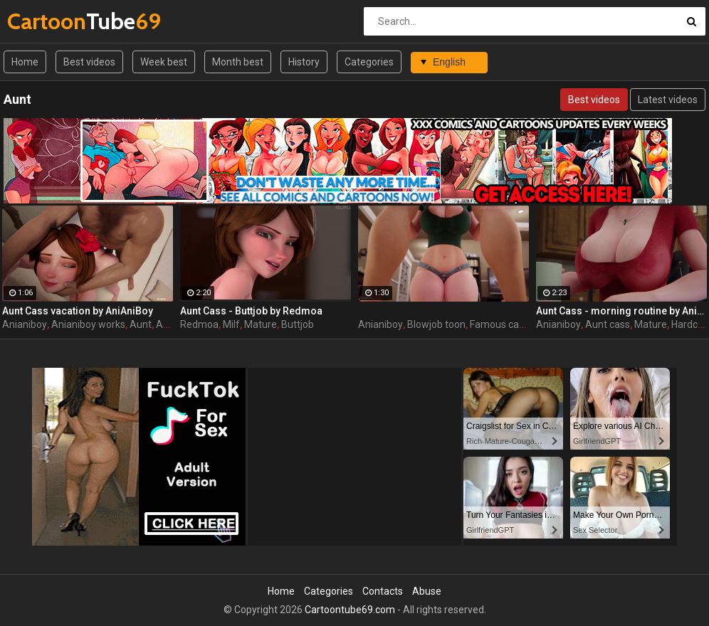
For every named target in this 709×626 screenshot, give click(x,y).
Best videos (89, 62)
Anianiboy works (88, 324)
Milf (231, 324)
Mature (260, 324)
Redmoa (199, 324)
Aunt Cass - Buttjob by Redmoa (251, 311)
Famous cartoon (506, 324)
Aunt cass (607, 324)
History (304, 62)
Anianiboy (24, 324)
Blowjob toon (436, 324)
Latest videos (668, 99)
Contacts (382, 591)
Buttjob (297, 324)
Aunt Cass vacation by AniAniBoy (77, 311)
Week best (163, 62)
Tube (44, 21)
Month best (237, 62)
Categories (369, 62)
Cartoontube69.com (350, 609)
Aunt (141, 324)
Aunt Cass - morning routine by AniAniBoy (621, 311)
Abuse (426, 591)
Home (24, 62)
